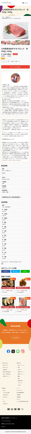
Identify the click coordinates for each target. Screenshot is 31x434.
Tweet (15, 271)
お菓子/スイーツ (21, 371)
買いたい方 (5, 365)
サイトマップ (19, 390)
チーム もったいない (6, 420)
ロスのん (3, 426)
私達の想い (5, 369)
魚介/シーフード (21, 365)
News (4, 390)
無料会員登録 (15, 337)
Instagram (5, 403)
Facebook (5, 397)
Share (6, 271)
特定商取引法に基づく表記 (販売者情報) (10, 197)
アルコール (20, 382)
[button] (2, 31)
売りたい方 (5, 367)
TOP (3, 17)
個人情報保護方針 (20, 392)
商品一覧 (8, 17)
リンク (18, 388)
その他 (19, 385)
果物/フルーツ (20, 374)
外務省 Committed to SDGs (7, 423)
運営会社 (4, 388)
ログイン (18, 399)
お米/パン (20, 369)
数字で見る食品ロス (7, 371)
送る (25, 271)
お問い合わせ (5, 394)
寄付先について (6, 376)
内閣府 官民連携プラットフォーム (9, 417)
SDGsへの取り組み (7, 374)
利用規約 (18, 394)
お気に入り (5, 61)
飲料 (19, 367)
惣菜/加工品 (20, 380)
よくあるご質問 (6, 392)
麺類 (19, 376)
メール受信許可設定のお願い (23, 401)
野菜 (19, 378)
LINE (4, 401)
